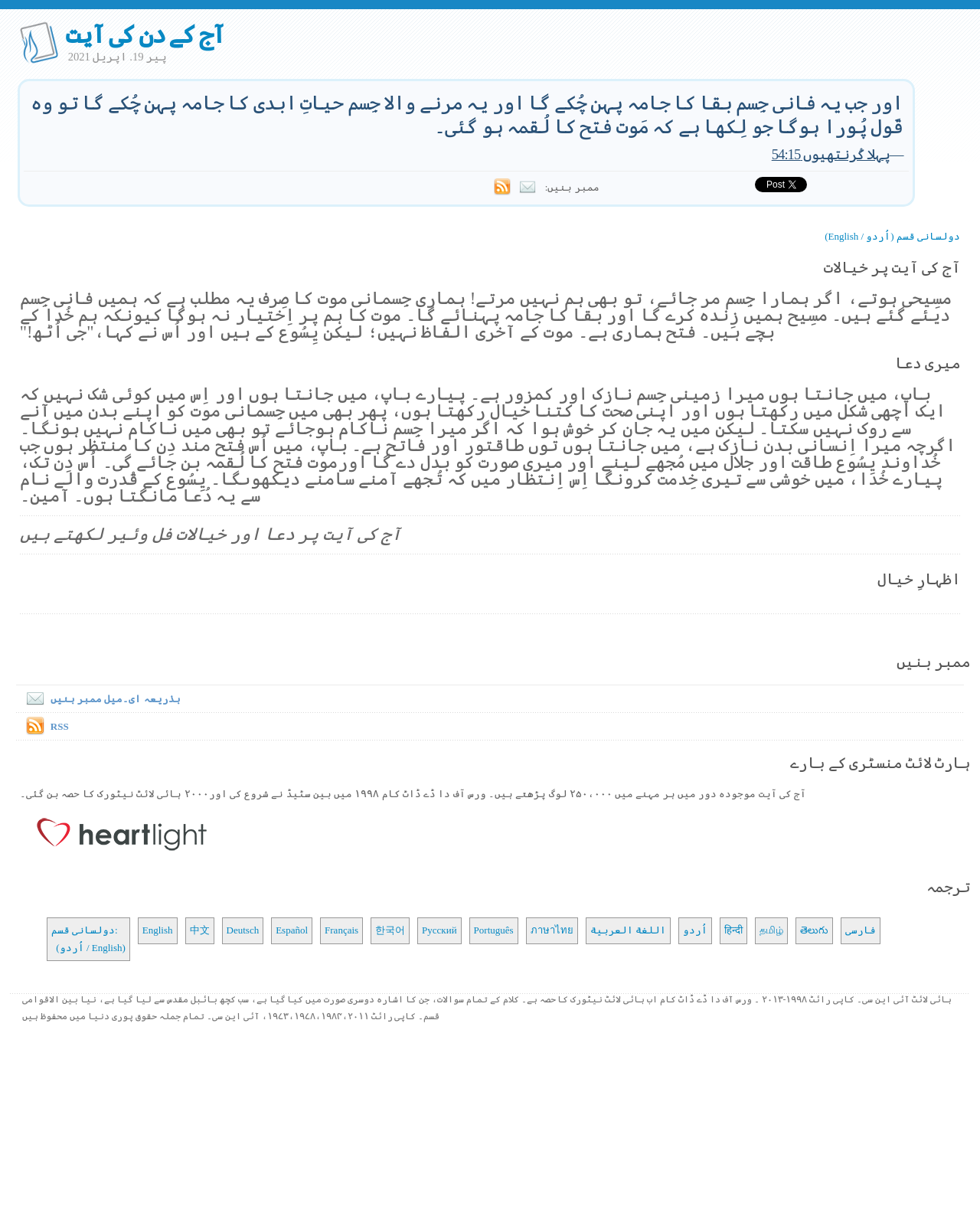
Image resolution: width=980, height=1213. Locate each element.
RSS (60, 726)
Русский (439, 930)
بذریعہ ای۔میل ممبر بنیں (100, 699)
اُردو (695, 930)
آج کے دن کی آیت (145, 34)
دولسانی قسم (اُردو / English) (892, 236)
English (157, 930)
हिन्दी (733, 930)
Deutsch (243, 930)
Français (341, 930)
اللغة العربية (628, 930)
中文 (200, 930)
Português (494, 930)
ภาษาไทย (552, 930)
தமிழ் (771, 930)
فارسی (860, 930)
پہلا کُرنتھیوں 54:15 (831, 154)
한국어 (390, 930)
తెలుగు (814, 930)
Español (292, 930)
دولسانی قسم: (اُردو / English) (88, 938)
